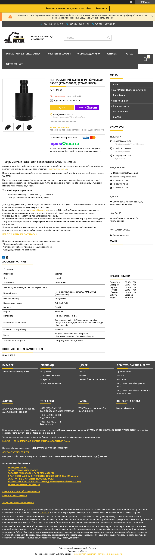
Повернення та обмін (58, 54)
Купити (62, 107)
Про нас (128, 54)
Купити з (87, 107)
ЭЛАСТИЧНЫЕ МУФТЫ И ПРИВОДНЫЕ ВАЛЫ (31, 479)
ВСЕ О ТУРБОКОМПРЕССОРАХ (23, 470)
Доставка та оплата (50, 375)
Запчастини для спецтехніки (23, 54)
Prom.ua (92, 548)
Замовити (101, 8)
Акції (116, 84)
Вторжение (45, 371)
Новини (82, 375)
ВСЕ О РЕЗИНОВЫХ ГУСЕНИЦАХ (24, 484)
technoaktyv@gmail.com (124, 177)
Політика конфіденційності (110, 554)
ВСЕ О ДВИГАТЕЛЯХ (18, 467)
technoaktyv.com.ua (58, 169)
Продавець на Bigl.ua (77, 551)
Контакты (44, 512)
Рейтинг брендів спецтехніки (92, 379)
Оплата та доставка (88, 54)
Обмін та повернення (50, 383)
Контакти (112, 54)
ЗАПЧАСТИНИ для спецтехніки (129, 90)
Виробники (119, 95)
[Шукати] (109, 38)
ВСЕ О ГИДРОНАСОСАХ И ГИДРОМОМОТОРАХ (31, 473)
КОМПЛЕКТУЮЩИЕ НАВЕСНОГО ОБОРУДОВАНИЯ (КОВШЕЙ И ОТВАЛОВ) (44, 481)
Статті (82, 371)
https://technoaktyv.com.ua (125, 173)
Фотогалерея (120, 111)
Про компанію (121, 100)
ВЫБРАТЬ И (36, 441)
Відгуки (117, 117)
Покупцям (45, 379)
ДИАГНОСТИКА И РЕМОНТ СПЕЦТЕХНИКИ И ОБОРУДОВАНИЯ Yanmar (43, 476)
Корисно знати (14, 64)
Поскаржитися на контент (84, 554)
